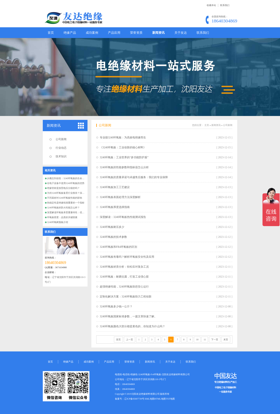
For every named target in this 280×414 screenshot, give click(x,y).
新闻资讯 (158, 32)
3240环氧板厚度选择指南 (115, 207)
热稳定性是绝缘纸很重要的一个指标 (65, 202)
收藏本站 (211, 5)
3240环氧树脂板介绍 (57, 222)
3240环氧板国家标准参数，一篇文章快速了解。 (128, 316)
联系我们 (224, 5)
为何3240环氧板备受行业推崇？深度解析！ (69, 193)
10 (197, 339)
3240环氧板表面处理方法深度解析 (120, 197)
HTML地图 (160, 398)
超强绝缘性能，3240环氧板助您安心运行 (124, 286)
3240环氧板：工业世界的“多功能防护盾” (124, 157)
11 (205, 339)
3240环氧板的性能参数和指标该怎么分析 (124, 167)
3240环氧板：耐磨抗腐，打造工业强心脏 (124, 276)
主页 (206, 125)
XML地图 (149, 398)
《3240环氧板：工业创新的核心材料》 (123, 147)
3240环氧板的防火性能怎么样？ (63, 207)
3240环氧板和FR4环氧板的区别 (118, 246)
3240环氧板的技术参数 (113, 236)
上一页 (129, 339)
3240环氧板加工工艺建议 (115, 187)
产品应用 (114, 32)
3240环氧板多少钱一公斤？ (116, 306)
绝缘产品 (70, 32)
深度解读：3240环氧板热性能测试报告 (123, 217)
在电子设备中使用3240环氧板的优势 (65, 183)
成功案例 (92, 32)
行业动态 (61, 147)
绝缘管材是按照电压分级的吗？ (63, 188)
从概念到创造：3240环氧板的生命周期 (67, 178)
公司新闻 (61, 139)
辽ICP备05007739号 (134, 398)
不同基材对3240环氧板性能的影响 (64, 197)
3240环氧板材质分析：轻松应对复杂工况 (124, 266)
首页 (51, 32)
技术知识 (61, 156)
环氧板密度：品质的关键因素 (62, 217)
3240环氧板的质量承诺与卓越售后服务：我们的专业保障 (134, 177)
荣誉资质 (136, 32)
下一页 (214, 339)
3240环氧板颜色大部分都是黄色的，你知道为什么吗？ (132, 326)
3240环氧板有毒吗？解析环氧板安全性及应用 (127, 256)
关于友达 (180, 32)
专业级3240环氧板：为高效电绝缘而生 (123, 137)
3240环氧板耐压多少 (112, 227)
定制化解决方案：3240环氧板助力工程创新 (125, 296)
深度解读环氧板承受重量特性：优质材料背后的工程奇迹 (76, 212)
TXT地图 (170, 398)
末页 (225, 339)
